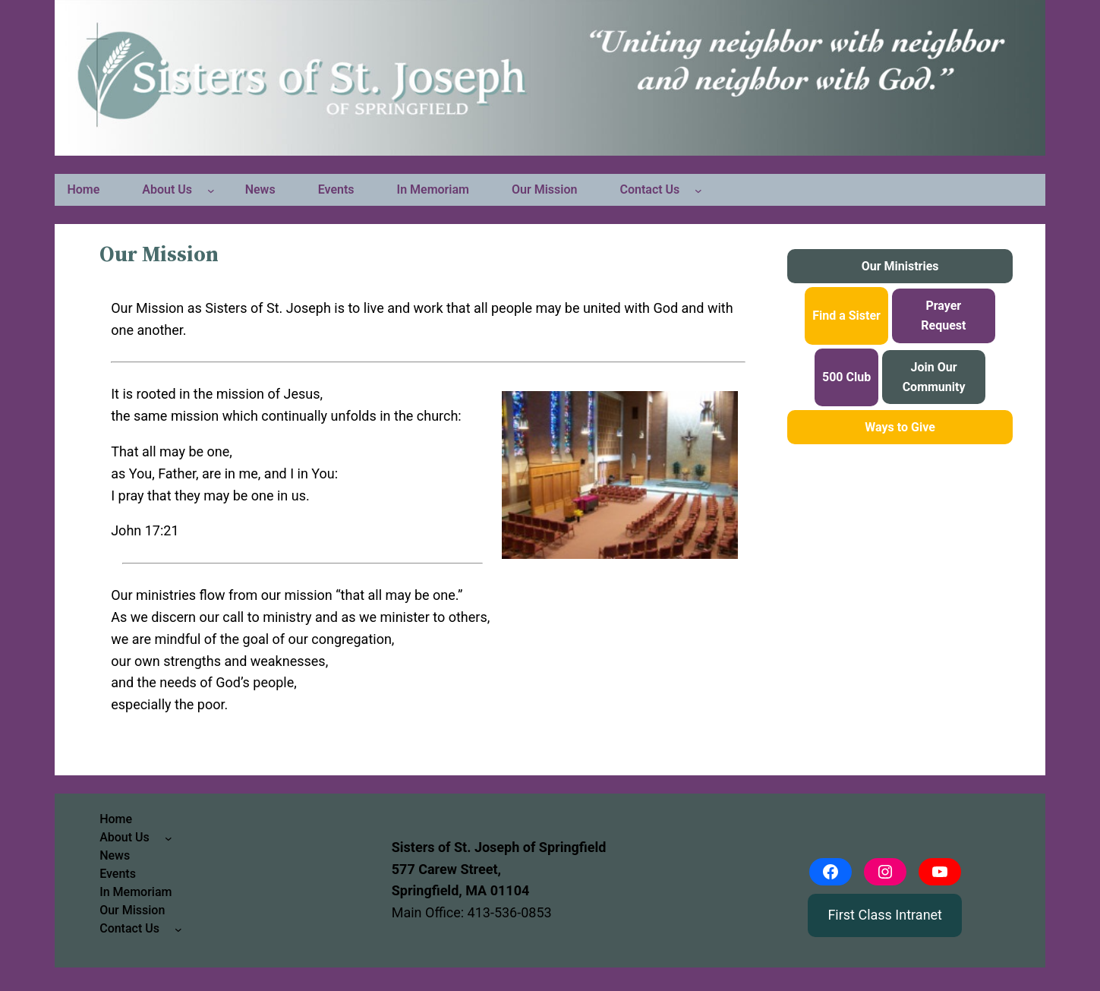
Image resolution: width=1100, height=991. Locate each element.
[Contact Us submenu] (698, 190)
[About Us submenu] (211, 190)
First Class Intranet (884, 915)
